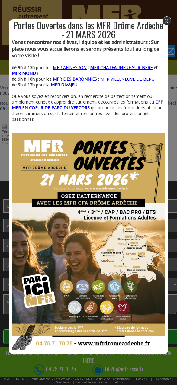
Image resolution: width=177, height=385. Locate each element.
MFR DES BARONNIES (75, 79)
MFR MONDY (25, 73)
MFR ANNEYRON (70, 67)
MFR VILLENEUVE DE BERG (127, 79)
